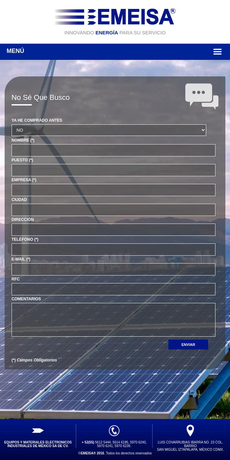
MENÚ (115, 52)
